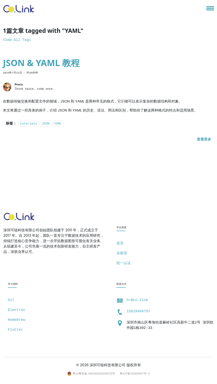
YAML (58, 124)
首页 (120, 243)
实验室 (121, 253)
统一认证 (123, 263)
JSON (46, 124)
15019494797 (138, 311)
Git (11, 300)
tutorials (28, 124)
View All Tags (17, 40)
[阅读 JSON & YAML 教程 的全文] (204, 139)
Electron (16, 310)
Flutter (15, 329)
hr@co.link (137, 300)
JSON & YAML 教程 (41, 63)
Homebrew (16, 319)
